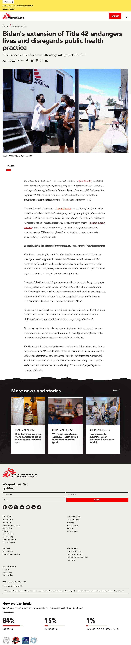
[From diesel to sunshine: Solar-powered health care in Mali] (103, 425)
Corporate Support (9, 542)
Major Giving (7, 531)
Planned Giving (8, 537)
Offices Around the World (11, 554)
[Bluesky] (10, 507)
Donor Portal (7, 522)
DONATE (115, 16)
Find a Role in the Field (75, 554)
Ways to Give (7, 528)
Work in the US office (74, 551)
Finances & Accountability (11, 525)
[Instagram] (22, 507)
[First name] (34, 494)
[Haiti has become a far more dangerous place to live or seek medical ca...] (28, 425)
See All (116, 390)
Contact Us (6, 569)
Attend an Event (72, 525)
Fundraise (70, 522)
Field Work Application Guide (77, 557)
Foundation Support (9, 539)
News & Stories (19, 26)
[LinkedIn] (33, 507)
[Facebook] (5, 507)
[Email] (34, 500)
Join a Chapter (72, 531)
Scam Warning (8, 575)
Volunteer (70, 528)
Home (5, 26)
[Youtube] (28, 507)
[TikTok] (39, 507)
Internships (71, 560)
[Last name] (97, 494)
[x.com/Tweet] (16, 507)
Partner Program (8, 534)
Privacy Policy (7, 572)
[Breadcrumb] (65, 26)
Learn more (8, 8)
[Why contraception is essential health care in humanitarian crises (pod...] (65, 425)
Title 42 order (85, 181)
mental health (64, 208)
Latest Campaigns (73, 519)
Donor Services (8, 519)
